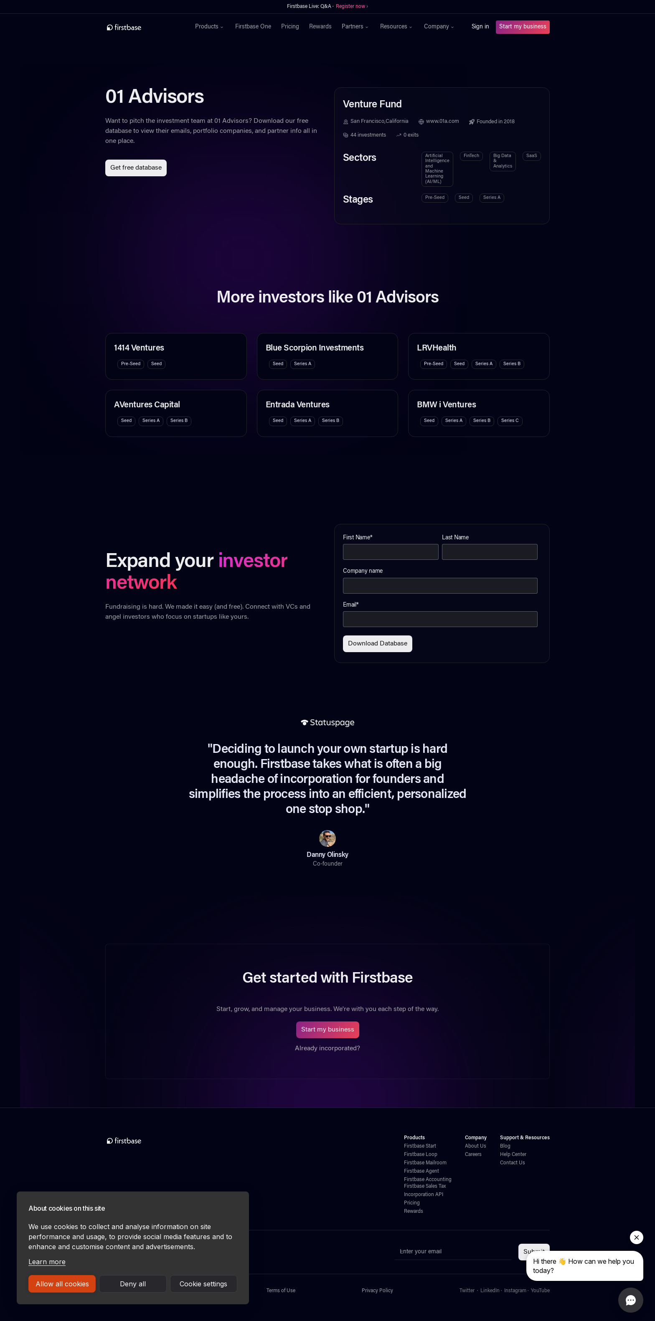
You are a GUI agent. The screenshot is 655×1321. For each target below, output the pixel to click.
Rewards (320, 27)
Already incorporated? (327, 1048)
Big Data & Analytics (502, 161)
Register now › (352, 6)
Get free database (136, 168)
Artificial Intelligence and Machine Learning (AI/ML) (437, 169)
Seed (464, 198)
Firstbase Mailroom (425, 1163)
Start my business (522, 27)
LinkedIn (490, 1290)
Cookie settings (203, 1284)
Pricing (290, 27)
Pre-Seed (434, 198)
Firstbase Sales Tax (425, 1186)
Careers (473, 1154)
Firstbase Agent (421, 1171)
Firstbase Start (420, 1146)
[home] (142, 27)
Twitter (467, 1290)
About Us (475, 1146)
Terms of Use (281, 1290)
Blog (505, 1146)
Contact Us (512, 1163)
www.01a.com (442, 121)
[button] (210, 27)
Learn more (47, 1261)
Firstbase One (253, 27)
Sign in (480, 27)
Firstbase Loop (420, 1154)
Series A (491, 198)
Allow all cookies (62, 1284)
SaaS (531, 156)
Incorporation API (423, 1194)
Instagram (515, 1290)
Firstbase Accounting (428, 1179)
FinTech (471, 156)
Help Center (513, 1154)
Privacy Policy (377, 1290)
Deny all (133, 1284)
